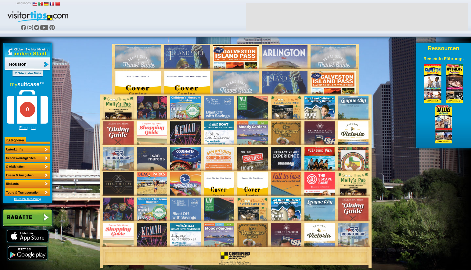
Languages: (23, 3)
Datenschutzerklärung (27, 199)
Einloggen (27, 128)
